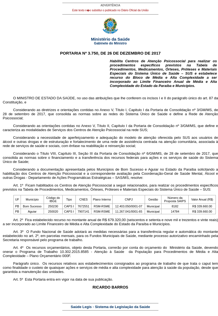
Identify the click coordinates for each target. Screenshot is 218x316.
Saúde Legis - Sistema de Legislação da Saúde (110, 307)
